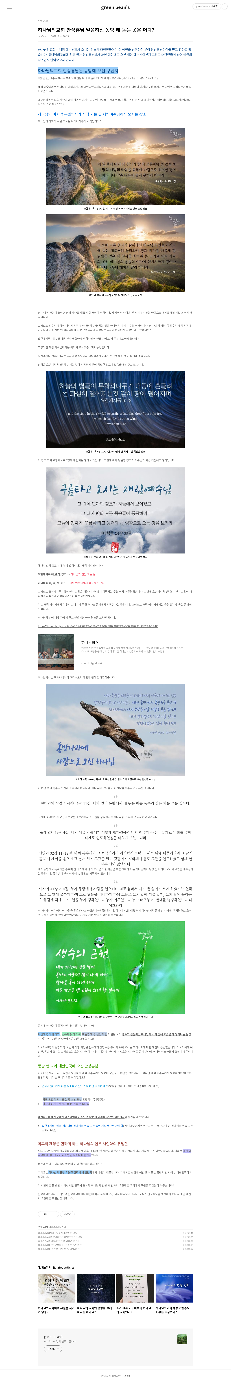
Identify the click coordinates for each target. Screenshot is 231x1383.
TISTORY (116, 1376)
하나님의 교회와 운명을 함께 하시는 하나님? (57, 1236)
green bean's (115, 7)
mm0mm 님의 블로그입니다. (60, 1341)
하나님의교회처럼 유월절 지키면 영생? (55, 1232)
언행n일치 (43, 1226)
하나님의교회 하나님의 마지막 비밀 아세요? (57, 1248)
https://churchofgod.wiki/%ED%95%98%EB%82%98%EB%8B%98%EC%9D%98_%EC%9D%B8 (98, 626)
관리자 (127, 1376)
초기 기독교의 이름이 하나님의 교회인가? (56, 1240)
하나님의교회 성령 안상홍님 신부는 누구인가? (58, 1244)
